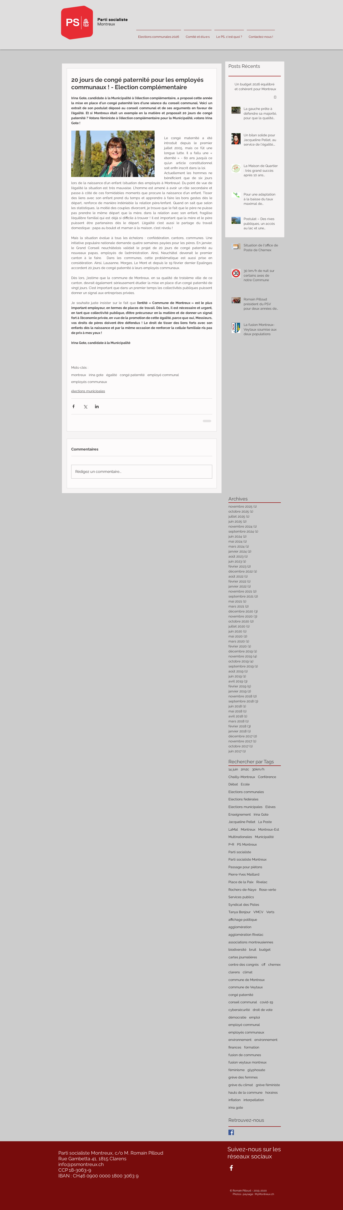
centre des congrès (243, 964)
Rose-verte (267, 890)
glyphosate (256, 1070)
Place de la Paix (240, 882)
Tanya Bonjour (239, 912)
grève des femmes (243, 1077)
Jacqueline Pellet (241, 822)
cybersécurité (239, 1010)
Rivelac (261, 882)
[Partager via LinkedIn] (97, 406)
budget (265, 949)
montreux (78, 375)
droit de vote (262, 1010)
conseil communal (242, 1002)
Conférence (267, 777)
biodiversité (237, 949)
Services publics (241, 897)
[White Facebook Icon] (231, 1168)
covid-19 (266, 1002)
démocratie (237, 1017)
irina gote (96, 375)
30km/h (258, 769)
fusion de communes (244, 1055)
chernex (274, 964)
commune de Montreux (246, 980)
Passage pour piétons (245, 867)
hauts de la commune (245, 1092)
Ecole (245, 784)
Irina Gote (261, 814)
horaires (271, 1092)
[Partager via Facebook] (73, 406)
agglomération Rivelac (245, 934)
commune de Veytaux (245, 987)
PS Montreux (247, 844)
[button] (197, 34)
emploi (254, 1017)
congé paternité (132, 375)
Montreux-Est (268, 829)
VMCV (258, 912)
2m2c (245, 769)
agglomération (239, 927)
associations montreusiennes (250, 942)
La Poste (265, 822)
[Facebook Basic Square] (231, 1132)
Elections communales (246, 792)
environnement (240, 1040)
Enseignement (239, 814)
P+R (231, 844)
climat (247, 972)
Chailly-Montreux (241, 777)
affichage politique (242, 919)
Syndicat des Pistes (243, 904)
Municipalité (264, 837)
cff (263, 964)
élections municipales (88, 391)
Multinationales (240, 837)
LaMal (233, 829)
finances (234, 1047)
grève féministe (268, 1085)
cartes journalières (242, 957)
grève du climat (240, 1085)
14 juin (233, 769)
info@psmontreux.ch (81, 1164)
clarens (234, 972)
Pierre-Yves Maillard (243, 874)
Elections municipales (245, 807)
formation (251, 1047)
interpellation (253, 1100)
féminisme (236, 1070)
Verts (270, 912)
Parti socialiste (239, 852)
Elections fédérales (243, 799)
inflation (234, 1100)
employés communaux (89, 382)
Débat (233, 784)
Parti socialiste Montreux (247, 859)
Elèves (270, 807)
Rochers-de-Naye (242, 890)
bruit (252, 949)
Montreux (248, 829)
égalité (111, 375)
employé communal (163, 375)
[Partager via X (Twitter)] (85, 406)
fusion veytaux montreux (247, 1062)
